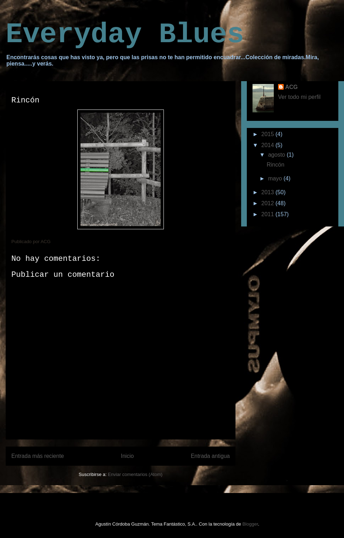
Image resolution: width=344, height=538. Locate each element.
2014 (268, 145)
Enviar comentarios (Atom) (135, 474)
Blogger (250, 524)
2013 (268, 192)
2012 (268, 203)
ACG (291, 87)
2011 (268, 214)
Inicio (127, 456)
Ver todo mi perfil (299, 97)
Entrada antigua (210, 456)
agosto (277, 155)
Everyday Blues (125, 34)
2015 (268, 134)
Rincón (275, 165)
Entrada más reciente (37, 456)
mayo (276, 178)
